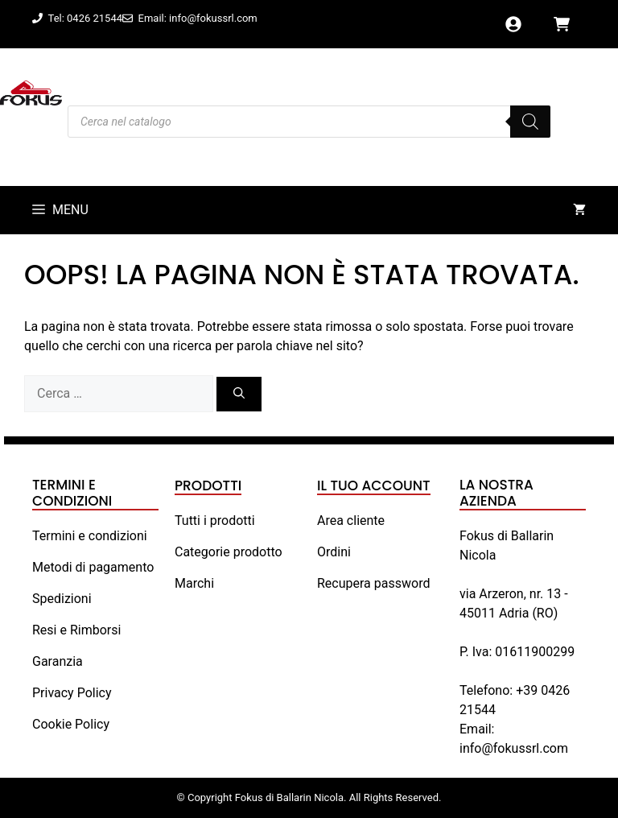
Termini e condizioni (89, 535)
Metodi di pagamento (93, 567)
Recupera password (373, 583)
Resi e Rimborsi (76, 630)
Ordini (334, 552)
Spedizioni (62, 598)
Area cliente (351, 520)
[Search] (530, 121)
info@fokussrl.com (513, 748)
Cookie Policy (70, 724)
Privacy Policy (72, 692)
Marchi (194, 583)
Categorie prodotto (228, 552)
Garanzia (57, 661)
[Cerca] (239, 394)
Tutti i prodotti (215, 520)
